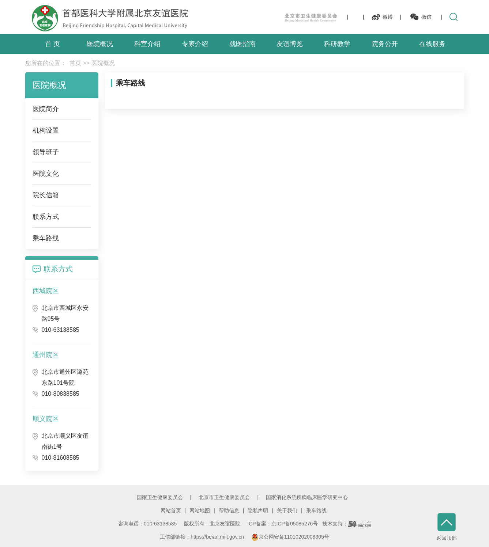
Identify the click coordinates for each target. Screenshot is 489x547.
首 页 (52, 44)
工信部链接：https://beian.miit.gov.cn (202, 537)
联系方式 (58, 269)
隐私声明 (258, 510)
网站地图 (199, 510)
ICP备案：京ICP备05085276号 (282, 524)
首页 (75, 63)
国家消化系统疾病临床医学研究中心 (307, 497)
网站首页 (171, 510)
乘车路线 (316, 510)
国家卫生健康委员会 (160, 497)
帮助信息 (229, 510)
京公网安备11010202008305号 (290, 537)
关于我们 (287, 510)
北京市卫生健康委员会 (224, 497)
